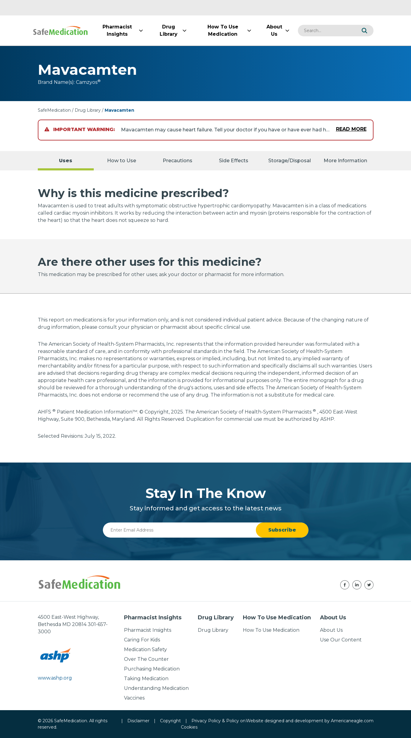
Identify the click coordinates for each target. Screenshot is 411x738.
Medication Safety (145, 649)
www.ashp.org (55, 678)
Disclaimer (138, 720)
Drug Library (88, 110)
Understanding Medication (156, 688)
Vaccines (134, 698)
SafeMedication (54, 110)
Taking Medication (146, 678)
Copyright (170, 720)
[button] (364, 30)
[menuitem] (117, 30)
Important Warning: (79, 129)
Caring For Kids (142, 640)
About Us (331, 630)
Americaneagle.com (352, 720)
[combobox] (326, 30)
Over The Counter (146, 659)
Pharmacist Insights (147, 630)
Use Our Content (341, 640)
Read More (351, 129)
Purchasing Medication (152, 669)
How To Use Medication (271, 630)
